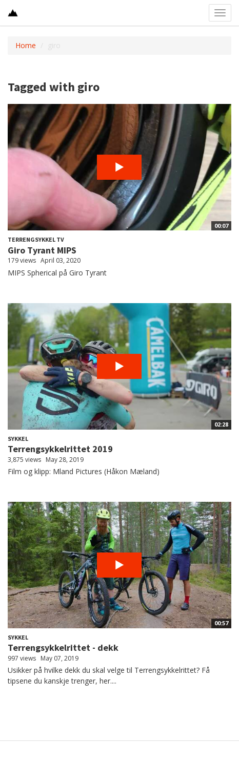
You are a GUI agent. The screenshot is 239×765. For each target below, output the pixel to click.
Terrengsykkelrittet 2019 (60, 449)
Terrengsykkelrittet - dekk (63, 647)
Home (25, 45)
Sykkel (18, 438)
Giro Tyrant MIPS (42, 250)
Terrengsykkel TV (36, 239)
